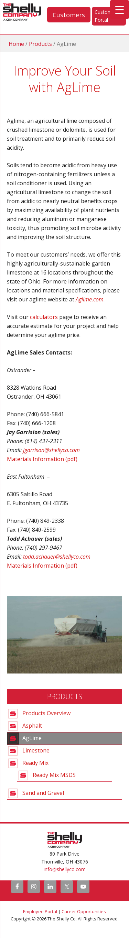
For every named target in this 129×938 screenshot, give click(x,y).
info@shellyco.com (65, 869)
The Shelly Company (8, 12)
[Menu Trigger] (119, 9)
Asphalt (32, 725)
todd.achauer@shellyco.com (56, 556)
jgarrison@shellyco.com (51, 450)
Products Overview (46, 713)
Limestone (36, 750)
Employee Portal (40, 911)
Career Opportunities (84, 911)
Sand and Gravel (43, 793)
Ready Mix (35, 763)
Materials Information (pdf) (42, 459)
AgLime (32, 738)
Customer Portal (106, 16)
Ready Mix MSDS (54, 775)
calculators (44, 317)
